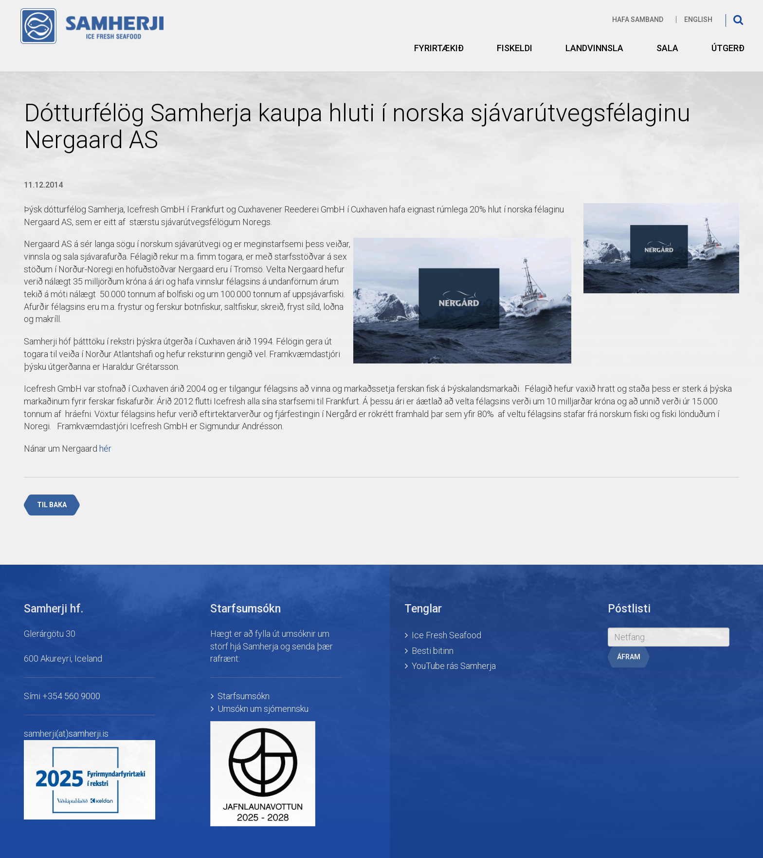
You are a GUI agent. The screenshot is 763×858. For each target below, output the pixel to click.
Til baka (52, 505)
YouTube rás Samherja (454, 666)
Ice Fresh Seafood (446, 635)
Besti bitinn (433, 651)
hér (105, 448)
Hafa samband (637, 19)
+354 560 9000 (71, 696)
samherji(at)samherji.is (66, 733)
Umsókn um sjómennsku (263, 709)
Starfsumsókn (244, 696)
